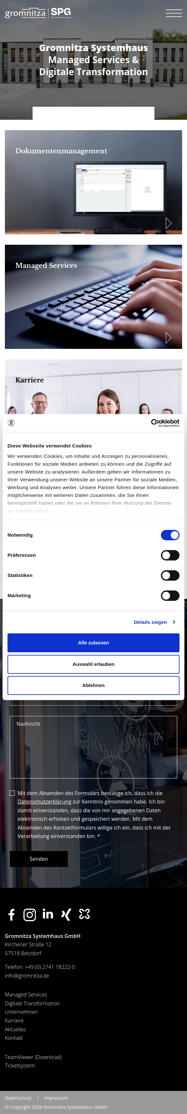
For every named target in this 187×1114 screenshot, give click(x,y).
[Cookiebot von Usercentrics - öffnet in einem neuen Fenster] (151, 423)
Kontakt (14, 1037)
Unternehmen (21, 1011)
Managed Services (26, 994)
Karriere (14, 1020)
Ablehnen (93, 685)
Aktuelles (15, 1029)
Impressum (56, 1098)
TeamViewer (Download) (33, 1057)
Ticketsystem (20, 1065)
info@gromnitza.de (27, 975)
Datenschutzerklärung (44, 801)
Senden (39, 858)
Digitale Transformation (32, 1003)
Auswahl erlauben (93, 664)
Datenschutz (18, 1098)
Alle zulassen (93, 642)
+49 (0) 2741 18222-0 (50, 966)
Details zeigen (150, 622)
